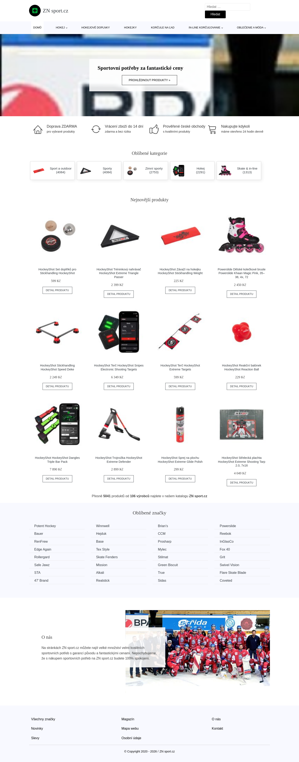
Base (100, 541)
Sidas (162, 580)
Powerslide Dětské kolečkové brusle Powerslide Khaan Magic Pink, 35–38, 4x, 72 (242, 273)
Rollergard (42, 557)
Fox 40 (225, 549)
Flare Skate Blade (233, 572)
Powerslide (228, 526)
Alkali (100, 572)
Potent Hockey (45, 526)
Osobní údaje (131, 738)
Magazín (127, 719)
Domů (37, 27)
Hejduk (101, 533)
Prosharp (164, 541)
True (161, 572)
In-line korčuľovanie (204, 27)
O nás (216, 719)
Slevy (35, 738)
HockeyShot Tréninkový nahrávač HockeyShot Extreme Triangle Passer (119, 273)
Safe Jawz (42, 565)
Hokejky (130, 27)
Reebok (225, 533)
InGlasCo (227, 541)
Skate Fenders (107, 557)
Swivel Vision (229, 565)
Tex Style (103, 549)
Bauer (38, 533)
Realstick (103, 580)
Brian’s (163, 526)
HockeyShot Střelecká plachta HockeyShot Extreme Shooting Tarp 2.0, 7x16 (241, 461)
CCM (161, 533)
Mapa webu (130, 728)
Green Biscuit (168, 565)
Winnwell (102, 526)
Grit (222, 557)
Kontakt (217, 728)
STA (37, 572)
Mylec (162, 549)
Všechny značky (43, 719)
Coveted (226, 580)
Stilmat (163, 557)
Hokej (60, 27)
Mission (101, 565)
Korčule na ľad (162, 27)
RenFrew (41, 541)
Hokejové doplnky (95, 27)
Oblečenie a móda (250, 27)
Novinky (37, 728)
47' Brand (41, 580)
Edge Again (42, 549)
